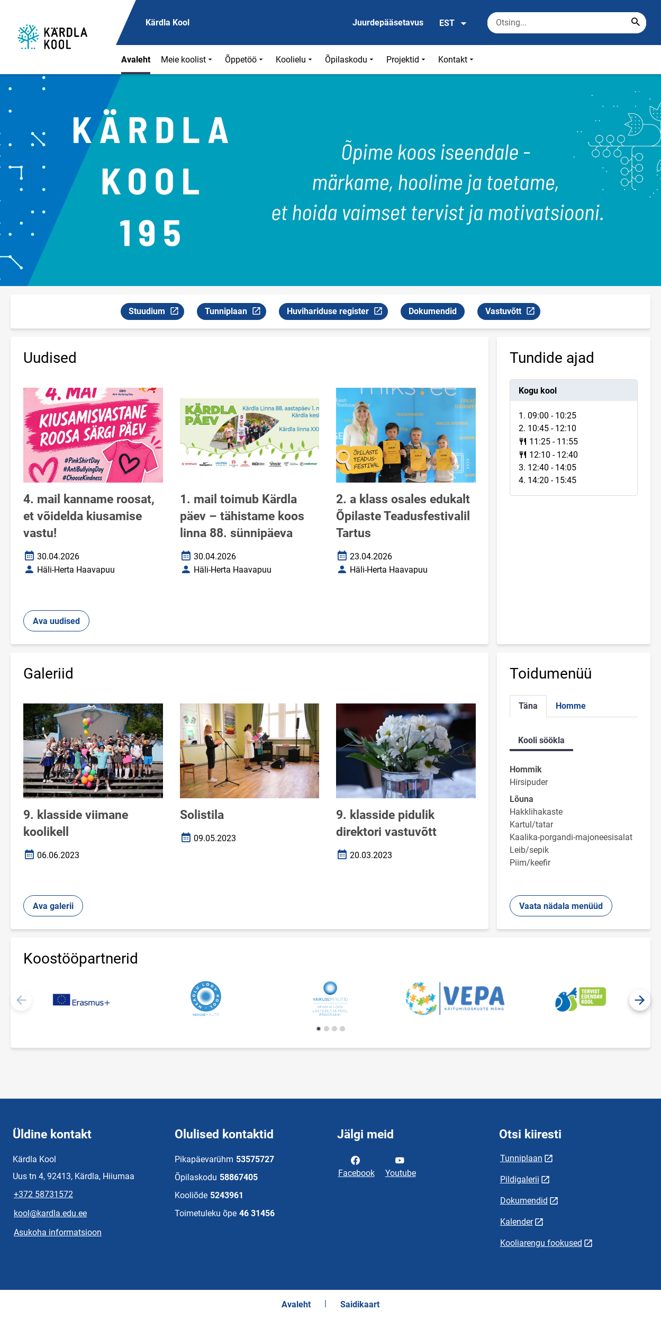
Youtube (400, 1166)
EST (453, 23)
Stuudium (156, 313)
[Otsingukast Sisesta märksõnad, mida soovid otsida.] (566, 22)
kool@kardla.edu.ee (50, 1213)
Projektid (407, 60)
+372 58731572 (43, 1194)
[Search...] (636, 23)
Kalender (516, 1222)
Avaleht (135, 60)
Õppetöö (245, 60)
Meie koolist (187, 60)
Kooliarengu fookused (541, 1243)
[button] (639, 1000)
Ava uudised (56, 621)
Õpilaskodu (350, 60)
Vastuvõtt (512, 313)
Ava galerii (53, 906)
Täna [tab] (528, 706)
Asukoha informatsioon (58, 1232)
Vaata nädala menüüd (561, 906)
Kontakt (457, 60)
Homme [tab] (571, 706)
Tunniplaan (235, 313)
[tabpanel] (574, 437)
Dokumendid (433, 311)
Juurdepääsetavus (387, 22)
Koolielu (295, 60)
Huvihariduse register (337, 313)
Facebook (356, 1166)
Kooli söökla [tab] (541, 740)
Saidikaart (359, 1304)
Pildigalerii (519, 1179)
